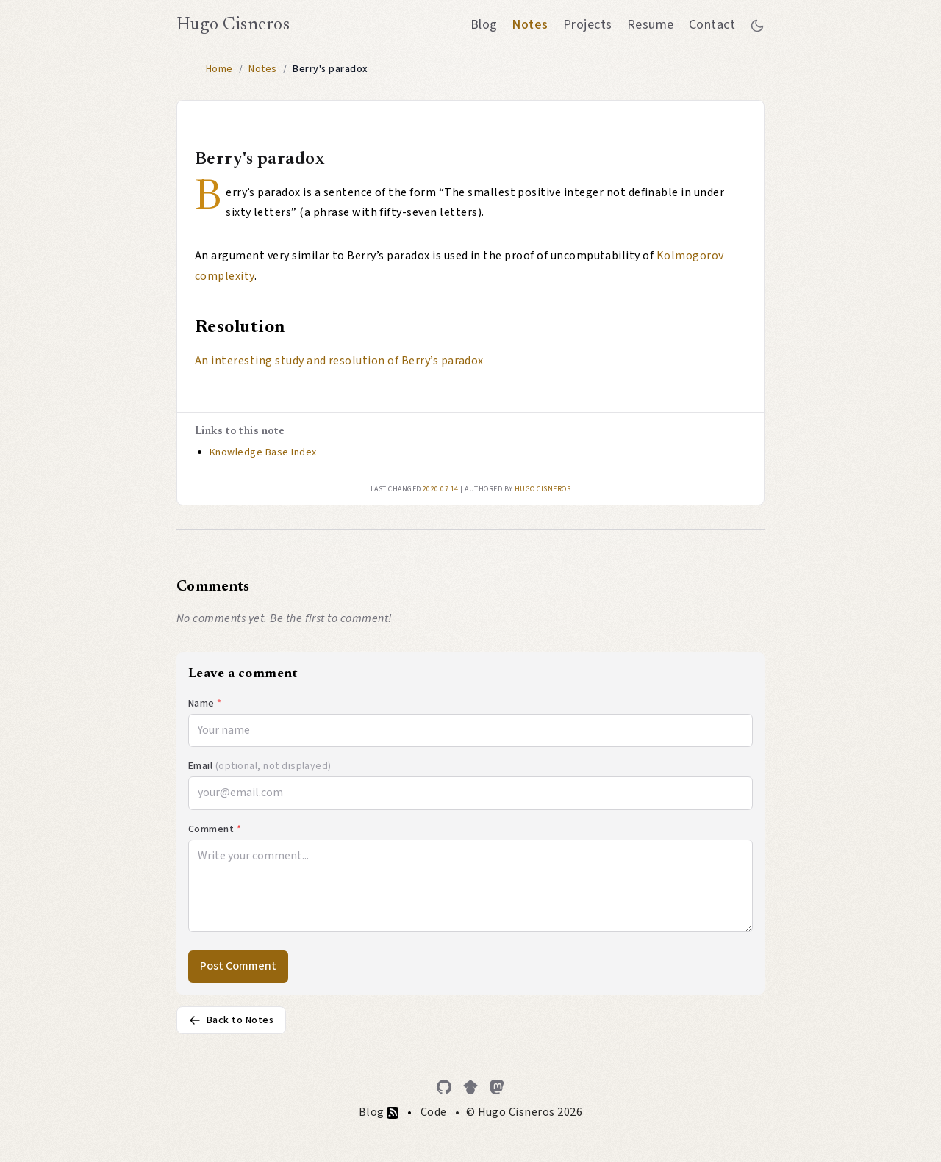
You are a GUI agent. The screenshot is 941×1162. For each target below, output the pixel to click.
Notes (530, 24)
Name (205, 703)
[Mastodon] (497, 1087)
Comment (214, 829)
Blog (484, 24)
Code (434, 1112)
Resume (650, 24)
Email (260, 766)
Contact (712, 24)
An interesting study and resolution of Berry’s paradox (339, 361)
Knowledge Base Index (263, 452)
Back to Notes (231, 1020)
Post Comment (238, 966)
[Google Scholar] (470, 1087)
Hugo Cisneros (233, 25)
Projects (587, 24)
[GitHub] (444, 1087)
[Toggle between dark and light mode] (757, 25)
